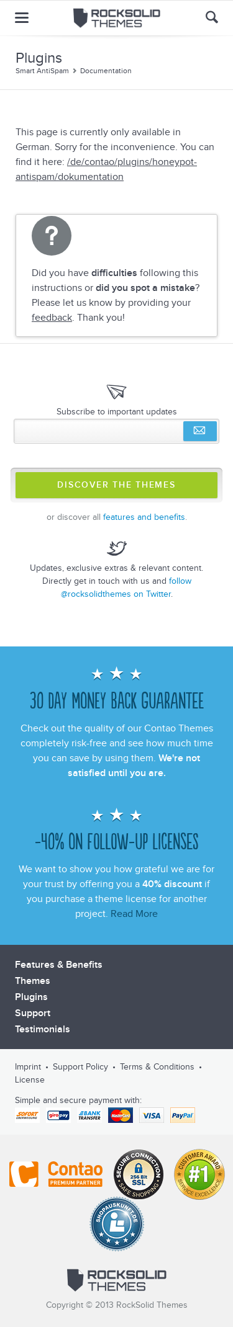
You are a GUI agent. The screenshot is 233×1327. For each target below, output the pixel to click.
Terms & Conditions (157, 1067)
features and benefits (144, 517)
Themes (32, 981)
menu (21, 18)
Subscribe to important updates (117, 412)
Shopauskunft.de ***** (117, 1224)
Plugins (31, 997)
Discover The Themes (116, 485)
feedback (52, 318)
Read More (134, 914)
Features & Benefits (59, 965)
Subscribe (200, 431)
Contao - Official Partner (56, 1174)
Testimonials (42, 1029)
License (30, 1080)
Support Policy (80, 1067)
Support (32, 1013)
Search (211, 17)
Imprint (28, 1067)
